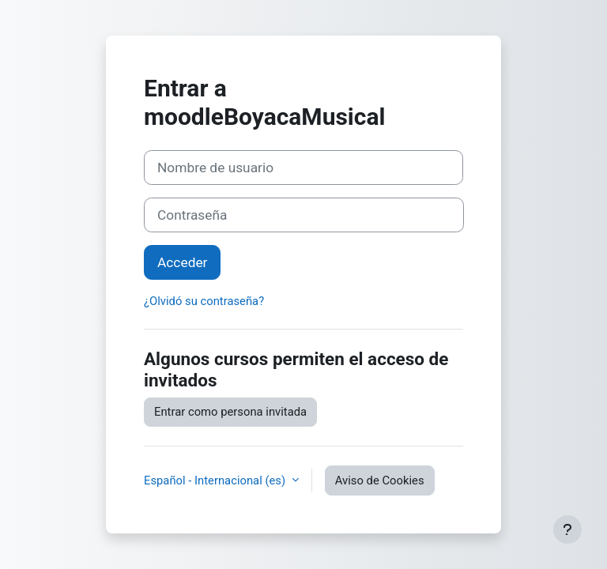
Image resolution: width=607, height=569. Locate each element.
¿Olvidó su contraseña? (204, 301)
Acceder (182, 262)
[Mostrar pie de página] (567, 529)
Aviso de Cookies (379, 480)
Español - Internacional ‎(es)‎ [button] (216, 480)
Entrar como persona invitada (230, 412)
